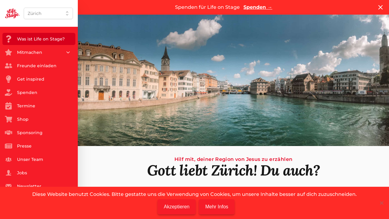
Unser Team (24, 159)
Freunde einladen (31, 65)
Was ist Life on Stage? (35, 39)
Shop (17, 119)
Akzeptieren (177, 206)
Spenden (257, 7)
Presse (18, 146)
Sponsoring (24, 132)
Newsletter (23, 186)
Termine (20, 105)
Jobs (16, 172)
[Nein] (381, 203)
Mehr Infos (216, 206)
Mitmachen (38, 52)
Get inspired (24, 79)
